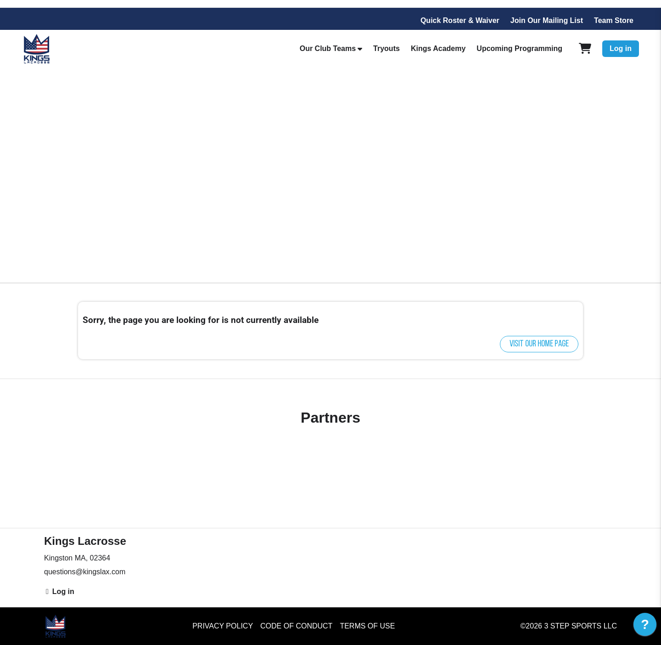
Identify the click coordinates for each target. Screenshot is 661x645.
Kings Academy (438, 48)
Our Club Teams (328, 48)
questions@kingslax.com (84, 572)
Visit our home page (539, 344)
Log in (621, 48)
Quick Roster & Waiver (459, 20)
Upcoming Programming (519, 48)
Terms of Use (367, 626)
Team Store (613, 20)
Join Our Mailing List (546, 20)
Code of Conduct (296, 626)
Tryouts (386, 48)
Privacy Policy (222, 626)
